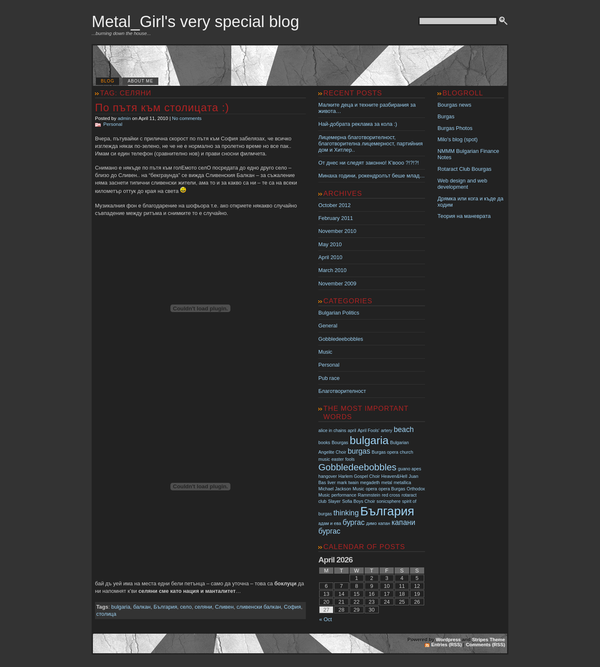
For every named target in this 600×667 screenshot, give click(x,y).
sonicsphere (388, 501)
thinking (346, 513)
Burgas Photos (455, 128)
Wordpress (448, 639)
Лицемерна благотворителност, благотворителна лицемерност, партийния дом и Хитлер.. (370, 143)
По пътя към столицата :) (162, 107)
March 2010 (332, 270)
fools (350, 459)
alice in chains (332, 430)
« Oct (325, 619)
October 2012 (334, 205)
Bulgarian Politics (338, 313)
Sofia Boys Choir (358, 501)
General (328, 325)
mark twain (348, 482)
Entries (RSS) (446, 644)
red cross (391, 494)
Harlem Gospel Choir (359, 476)
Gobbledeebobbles (340, 339)
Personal (112, 124)
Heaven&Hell (394, 476)
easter (337, 459)
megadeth (370, 482)
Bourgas (340, 442)
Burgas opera (385, 452)
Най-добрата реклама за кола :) (357, 124)
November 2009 (337, 283)
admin (124, 118)
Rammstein (369, 494)
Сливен (224, 607)
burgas (359, 451)
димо (371, 523)
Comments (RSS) (485, 644)
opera (371, 488)
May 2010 (330, 244)
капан (384, 523)
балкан (142, 607)
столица (106, 614)
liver (332, 482)
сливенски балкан (259, 607)
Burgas (446, 116)
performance (343, 494)
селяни (203, 607)
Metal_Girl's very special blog (195, 21)
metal (386, 482)
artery (386, 430)
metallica (402, 482)
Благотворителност (342, 391)
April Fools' (368, 430)
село (186, 607)
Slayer (334, 501)
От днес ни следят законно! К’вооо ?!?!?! (368, 163)
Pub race (329, 378)
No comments (187, 118)
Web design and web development (462, 183)
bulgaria (120, 607)
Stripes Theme (488, 639)
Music (325, 352)
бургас (353, 522)
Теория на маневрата (464, 216)
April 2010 (330, 257)
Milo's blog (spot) (458, 139)
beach (404, 429)
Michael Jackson (334, 488)
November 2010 (337, 231)
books (324, 442)
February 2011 (335, 218)
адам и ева (329, 523)
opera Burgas (392, 488)
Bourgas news (454, 105)
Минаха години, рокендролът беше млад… (371, 175)
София (292, 607)
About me (140, 81)
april (352, 430)
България (166, 607)
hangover (327, 476)
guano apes (409, 468)
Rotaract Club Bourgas (464, 169)
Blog (107, 81)
